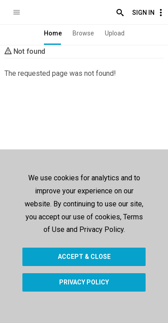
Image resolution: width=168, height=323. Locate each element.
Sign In (143, 12)
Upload (115, 33)
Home (53, 33)
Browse (83, 33)
